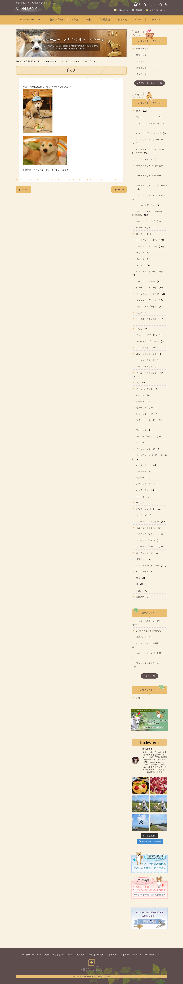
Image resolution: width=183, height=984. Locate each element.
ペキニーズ (141, 442)
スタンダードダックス (146, 300)
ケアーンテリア (143, 227)
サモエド (140, 252)
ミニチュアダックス (145, 528)
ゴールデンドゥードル (146, 240)
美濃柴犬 (140, 597)
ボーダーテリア (143, 471)
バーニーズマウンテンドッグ (149, 373)
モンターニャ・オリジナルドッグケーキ (69, 61)
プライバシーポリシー (158, 10)
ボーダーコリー (143, 465)
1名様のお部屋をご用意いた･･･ (150, 631)
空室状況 (100, 954)
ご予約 (90, 954)
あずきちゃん (142, 49)
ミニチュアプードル (145, 540)
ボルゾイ (140, 496)
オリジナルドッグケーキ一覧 (149, 83)
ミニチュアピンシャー (146, 534)
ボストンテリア (143, 484)
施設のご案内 (50, 954)
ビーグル (140, 401)
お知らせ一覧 (149, 676)
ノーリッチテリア (144, 366)
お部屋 (62, 954)
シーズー (140, 265)
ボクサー (140, 477)
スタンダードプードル (146, 306)
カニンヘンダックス (145, 205)
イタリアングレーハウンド (148, 133)
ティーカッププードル (146, 335)
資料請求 (138, 10)
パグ (138, 382)
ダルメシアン (142, 313)
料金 (70, 954)
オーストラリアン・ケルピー (149, 165)
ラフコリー (141, 559)
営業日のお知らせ (144, 637)
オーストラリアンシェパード (149, 175)
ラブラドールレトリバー (147, 565)
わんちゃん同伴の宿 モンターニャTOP (32, 61)
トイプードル (142, 348)
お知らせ (140, 698)
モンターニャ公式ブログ (150, 954)
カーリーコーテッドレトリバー (150, 195)
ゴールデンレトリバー (146, 246)
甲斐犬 (139, 590)
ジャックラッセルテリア (147, 294)
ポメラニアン (142, 490)
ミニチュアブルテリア (146, 546)
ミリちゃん (141, 61)
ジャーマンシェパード (146, 287)
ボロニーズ (141, 503)
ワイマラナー (142, 571)
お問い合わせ (123, 10)
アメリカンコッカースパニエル (150, 123)
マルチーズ (141, 515)
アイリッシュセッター (146, 117)
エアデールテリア (144, 159)
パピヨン (140, 395)
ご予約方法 (79, 954)
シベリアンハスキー (145, 281)
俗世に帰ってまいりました (47, 170)
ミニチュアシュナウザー (147, 521)
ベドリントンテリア (145, 449)
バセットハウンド (144, 389)
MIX (138, 111)
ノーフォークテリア (145, 360)
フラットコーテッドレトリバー (150, 420)
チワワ (139, 329)
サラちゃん (141, 74)
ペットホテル (131, 954)
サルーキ (140, 259)
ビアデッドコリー (144, 407)
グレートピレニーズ (145, 221)
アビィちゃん (142, 67)
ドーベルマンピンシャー (147, 341)
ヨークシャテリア (144, 553)
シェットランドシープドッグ (149, 271)
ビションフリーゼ (144, 414)
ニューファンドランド (146, 354)
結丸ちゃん (141, 55)
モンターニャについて (32, 954)
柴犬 (138, 578)
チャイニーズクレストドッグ (149, 319)
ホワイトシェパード (145, 509)
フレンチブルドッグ (145, 436)
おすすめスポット (114, 954)
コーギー (140, 234)
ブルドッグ (141, 430)
